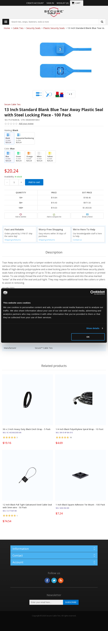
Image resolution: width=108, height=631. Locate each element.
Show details (92, 328)
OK (88, 337)
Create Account (35, 3)
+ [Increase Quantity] (21, 182)
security (5, 287)
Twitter (54, 580)
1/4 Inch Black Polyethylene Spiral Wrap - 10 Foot (79, 429)
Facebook (47, 580)
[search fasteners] (102, 22)
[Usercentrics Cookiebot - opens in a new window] (92, 292)
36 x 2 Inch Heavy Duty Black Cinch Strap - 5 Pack (26, 429)
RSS (60, 580)
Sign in (50, 3)
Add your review (26, 123)
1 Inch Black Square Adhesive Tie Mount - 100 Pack (80, 504)
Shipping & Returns (12, 240)
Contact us (77, 240)
